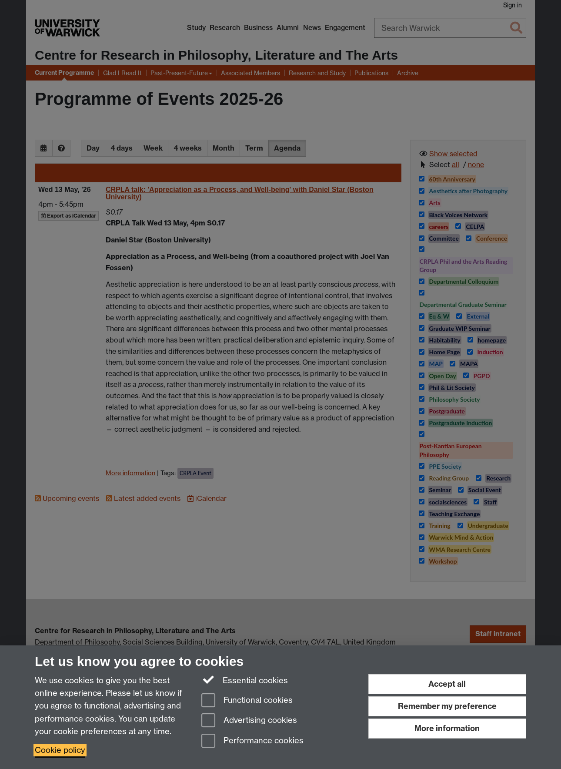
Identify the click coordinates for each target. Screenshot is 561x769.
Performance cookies (252, 741)
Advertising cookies (249, 721)
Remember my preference (447, 706)
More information (447, 728)
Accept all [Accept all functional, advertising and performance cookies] (447, 684)
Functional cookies (247, 701)
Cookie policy (60, 750)
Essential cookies (244, 679)
